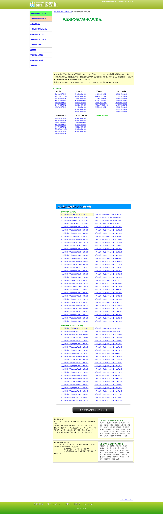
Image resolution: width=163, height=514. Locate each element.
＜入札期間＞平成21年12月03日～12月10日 (108, 315)
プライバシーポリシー (53, 504)
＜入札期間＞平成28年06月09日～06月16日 (74, 302)
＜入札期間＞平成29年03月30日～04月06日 (74, 277)
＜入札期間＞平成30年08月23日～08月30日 (74, 239)
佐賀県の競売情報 (60, 120)
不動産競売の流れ (36, 45)
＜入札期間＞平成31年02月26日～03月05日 (74, 230)
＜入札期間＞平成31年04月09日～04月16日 (74, 227)
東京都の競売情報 (60, 94)
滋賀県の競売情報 (101, 103)
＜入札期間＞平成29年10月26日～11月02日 (74, 258)
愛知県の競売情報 (80, 94)
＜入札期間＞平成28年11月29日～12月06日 (74, 375)
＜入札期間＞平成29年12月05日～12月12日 (108, 350)
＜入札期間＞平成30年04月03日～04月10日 (108, 344)
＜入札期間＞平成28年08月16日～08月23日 (74, 385)
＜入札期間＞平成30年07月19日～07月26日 (108, 239)
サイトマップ (87, 504)
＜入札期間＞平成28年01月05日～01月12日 (74, 400)
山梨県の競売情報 (80, 98)
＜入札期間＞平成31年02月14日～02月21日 (108, 230)
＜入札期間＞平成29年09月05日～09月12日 (108, 356)
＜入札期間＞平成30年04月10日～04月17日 (108, 246)
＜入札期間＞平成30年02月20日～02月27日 (74, 347)
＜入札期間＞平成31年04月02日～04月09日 (74, 334)
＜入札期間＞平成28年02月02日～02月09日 (74, 397)
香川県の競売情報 (121, 105)
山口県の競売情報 (121, 96)
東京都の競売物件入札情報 (82, 12)
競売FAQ (33, 50)
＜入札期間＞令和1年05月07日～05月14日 (107, 331)
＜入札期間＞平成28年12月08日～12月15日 (108, 283)
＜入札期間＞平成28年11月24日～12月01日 (74, 286)
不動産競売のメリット (37, 34)
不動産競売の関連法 (36, 60)
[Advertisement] (93, 32)
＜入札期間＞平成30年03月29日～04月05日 (74, 249)
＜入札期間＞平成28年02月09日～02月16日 (74, 312)
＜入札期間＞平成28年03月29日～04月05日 (74, 308)
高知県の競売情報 (121, 109)
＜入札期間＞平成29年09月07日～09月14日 (108, 261)
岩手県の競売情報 (80, 125)
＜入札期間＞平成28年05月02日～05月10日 (108, 391)
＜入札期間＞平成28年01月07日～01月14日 (74, 315)
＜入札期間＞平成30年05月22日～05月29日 (74, 344)
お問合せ (68, 504)
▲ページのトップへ (126, 500)
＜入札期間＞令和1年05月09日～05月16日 (107, 224)
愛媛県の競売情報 (121, 111)
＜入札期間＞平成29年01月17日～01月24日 (74, 372)
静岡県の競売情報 (80, 96)
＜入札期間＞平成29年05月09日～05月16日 (74, 366)
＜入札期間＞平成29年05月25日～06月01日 (108, 271)
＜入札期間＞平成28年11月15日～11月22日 (108, 375)
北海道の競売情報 (80, 131)
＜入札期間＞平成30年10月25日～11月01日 (108, 233)
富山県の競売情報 (80, 111)
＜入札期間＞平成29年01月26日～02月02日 (108, 280)
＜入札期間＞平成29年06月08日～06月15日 (74, 271)
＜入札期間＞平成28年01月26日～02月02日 (108, 312)
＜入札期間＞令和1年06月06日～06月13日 (107, 220)
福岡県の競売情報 (60, 118)
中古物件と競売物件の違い (38, 29)
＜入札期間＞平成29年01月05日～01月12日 (74, 283)
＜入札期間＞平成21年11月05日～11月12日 (74, 321)
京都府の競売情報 (101, 98)
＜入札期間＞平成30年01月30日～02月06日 (108, 347)
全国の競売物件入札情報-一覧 (63, 12)
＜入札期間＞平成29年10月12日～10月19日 (108, 258)
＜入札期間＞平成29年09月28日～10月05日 (74, 261)
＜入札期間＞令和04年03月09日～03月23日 (74, 214)
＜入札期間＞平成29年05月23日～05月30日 (108, 363)
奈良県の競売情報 (101, 100)
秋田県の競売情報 (80, 127)
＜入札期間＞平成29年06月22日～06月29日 (108, 268)
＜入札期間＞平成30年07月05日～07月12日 (74, 242)
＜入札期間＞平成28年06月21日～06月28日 (74, 388)
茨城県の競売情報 (60, 103)
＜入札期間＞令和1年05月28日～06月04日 (74, 331)
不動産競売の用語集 (36, 55)
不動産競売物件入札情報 (38, 13)
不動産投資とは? (35, 65)
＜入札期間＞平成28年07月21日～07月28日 (74, 296)
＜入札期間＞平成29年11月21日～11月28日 (74, 353)
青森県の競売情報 (80, 129)
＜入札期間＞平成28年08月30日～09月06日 (108, 381)
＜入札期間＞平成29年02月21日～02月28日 (74, 369)
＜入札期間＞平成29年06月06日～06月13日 (74, 363)
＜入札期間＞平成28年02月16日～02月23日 (108, 394)
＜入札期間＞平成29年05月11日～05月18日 (74, 274)
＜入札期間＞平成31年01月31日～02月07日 (74, 233)
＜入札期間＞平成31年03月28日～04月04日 (108, 227)
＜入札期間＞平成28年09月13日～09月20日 (108, 293)
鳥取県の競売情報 (121, 100)
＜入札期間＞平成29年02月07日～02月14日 (108, 369)
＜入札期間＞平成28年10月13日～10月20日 (108, 290)
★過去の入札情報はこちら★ (93, 410)
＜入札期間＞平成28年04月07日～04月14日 (108, 305)
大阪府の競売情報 (101, 94)
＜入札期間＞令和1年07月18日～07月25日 (74, 217)
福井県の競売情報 (80, 107)
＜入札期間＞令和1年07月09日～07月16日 (74, 328)
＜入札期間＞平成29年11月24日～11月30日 (108, 255)
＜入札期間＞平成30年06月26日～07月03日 (74, 341)
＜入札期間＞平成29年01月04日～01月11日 (108, 372)
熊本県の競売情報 (60, 127)
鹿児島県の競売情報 (61, 129)
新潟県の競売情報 (80, 105)
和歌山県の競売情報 (101, 105)
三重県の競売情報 (101, 107)
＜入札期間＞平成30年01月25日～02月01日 (108, 252)
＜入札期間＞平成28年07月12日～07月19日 (108, 385)
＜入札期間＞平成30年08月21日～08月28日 (108, 337)
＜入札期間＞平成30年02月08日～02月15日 (74, 252)
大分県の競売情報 (60, 125)
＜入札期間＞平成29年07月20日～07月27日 (108, 264)
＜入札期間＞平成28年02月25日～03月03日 (108, 308)
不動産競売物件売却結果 (38, 19)
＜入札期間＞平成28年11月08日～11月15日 (108, 286)
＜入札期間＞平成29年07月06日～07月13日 (74, 268)
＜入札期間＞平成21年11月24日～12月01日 (74, 318)
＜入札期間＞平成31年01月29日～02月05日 (74, 337)
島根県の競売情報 (121, 103)
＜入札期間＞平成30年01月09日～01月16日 (74, 255)
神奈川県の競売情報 (61, 96)
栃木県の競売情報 (60, 105)
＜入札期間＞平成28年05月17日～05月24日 (74, 391)
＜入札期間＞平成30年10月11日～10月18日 (74, 236)
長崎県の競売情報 (60, 122)
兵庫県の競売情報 (101, 96)
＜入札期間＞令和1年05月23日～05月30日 (74, 224)
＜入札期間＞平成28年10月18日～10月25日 (74, 378)
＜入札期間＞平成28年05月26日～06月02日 (108, 302)
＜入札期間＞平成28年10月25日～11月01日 (74, 290)
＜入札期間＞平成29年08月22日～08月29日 (74, 264)
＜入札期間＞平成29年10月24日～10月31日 (108, 353)
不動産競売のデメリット (38, 39)
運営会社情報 (38, 504)
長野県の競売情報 (80, 103)
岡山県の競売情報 (121, 98)
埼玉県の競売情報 (60, 98)
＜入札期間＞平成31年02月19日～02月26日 (108, 334)
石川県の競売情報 (80, 109)
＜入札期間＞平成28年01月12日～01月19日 (108, 397)
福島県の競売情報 (80, 120)
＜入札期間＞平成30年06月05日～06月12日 (108, 341)
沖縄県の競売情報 (60, 133)
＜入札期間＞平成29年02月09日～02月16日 (74, 280)
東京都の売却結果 (102, 115)
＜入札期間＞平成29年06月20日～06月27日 (108, 359)
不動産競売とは (35, 24)
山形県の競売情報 (80, 122)
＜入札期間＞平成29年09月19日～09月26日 (74, 356)
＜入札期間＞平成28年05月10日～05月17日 (74, 305)
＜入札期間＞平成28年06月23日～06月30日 (108, 299)
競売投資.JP (82, 508)
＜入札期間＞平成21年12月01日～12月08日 (108, 400)
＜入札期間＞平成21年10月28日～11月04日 (108, 321)
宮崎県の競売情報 (60, 131)
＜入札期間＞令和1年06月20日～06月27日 (74, 220)
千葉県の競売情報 (60, 100)
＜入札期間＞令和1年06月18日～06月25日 (107, 328)
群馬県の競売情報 (60, 107)
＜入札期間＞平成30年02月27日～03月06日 (108, 249)
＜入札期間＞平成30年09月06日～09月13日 (108, 236)
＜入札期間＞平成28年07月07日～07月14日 (74, 299)
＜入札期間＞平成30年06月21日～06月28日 (108, 242)
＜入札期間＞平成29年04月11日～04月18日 (108, 274)
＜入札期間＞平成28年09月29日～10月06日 (74, 293)
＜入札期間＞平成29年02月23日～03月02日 (108, 277)
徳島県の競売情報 (121, 107)
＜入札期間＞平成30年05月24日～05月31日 (74, 246)
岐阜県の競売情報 (80, 100)
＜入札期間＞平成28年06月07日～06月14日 (108, 388)
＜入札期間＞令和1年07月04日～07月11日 (107, 217)
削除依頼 (77, 504)
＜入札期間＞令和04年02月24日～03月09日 (108, 214)
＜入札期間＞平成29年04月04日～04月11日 (108, 366)
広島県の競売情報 (121, 94)
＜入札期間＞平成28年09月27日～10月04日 (108, 378)
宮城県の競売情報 (80, 118)
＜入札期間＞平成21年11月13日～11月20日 (108, 318)
